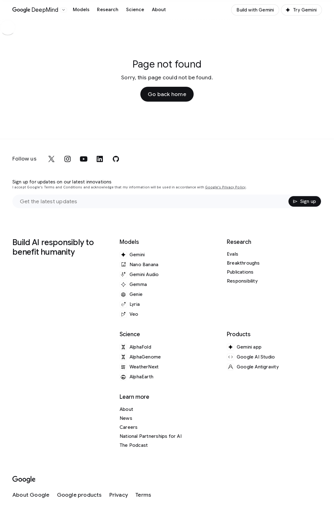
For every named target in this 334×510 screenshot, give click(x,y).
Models (81, 9)
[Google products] (79, 495)
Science (135, 9)
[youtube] (83, 159)
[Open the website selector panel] (63, 9)
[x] (51, 159)
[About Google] (31, 495)
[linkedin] (99, 159)
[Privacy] (118, 495)
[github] (115, 159)
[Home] (35, 9)
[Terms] (143, 495)
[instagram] (67, 159)
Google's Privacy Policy (225, 187)
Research (107, 9)
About (159, 9)
